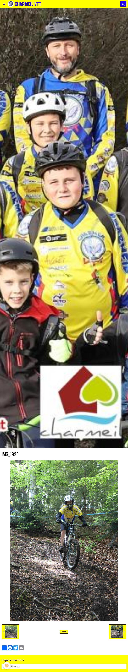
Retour (64, 632)
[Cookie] (6, 665)
